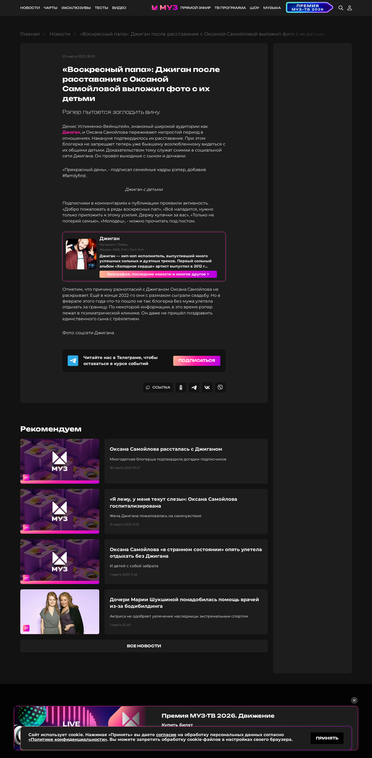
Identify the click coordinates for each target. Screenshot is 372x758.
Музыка (272, 7)
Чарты (50, 7)
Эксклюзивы (76, 7)
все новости (144, 646)
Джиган (71, 132)
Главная (30, 34)
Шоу (254, 7)
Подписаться (196, 360)
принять (327, 738)
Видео (119, 7)
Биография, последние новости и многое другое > (158, 274)
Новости (30, 7)
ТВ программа (230, 7)
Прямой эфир (195, 7)
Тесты (101, 7)
